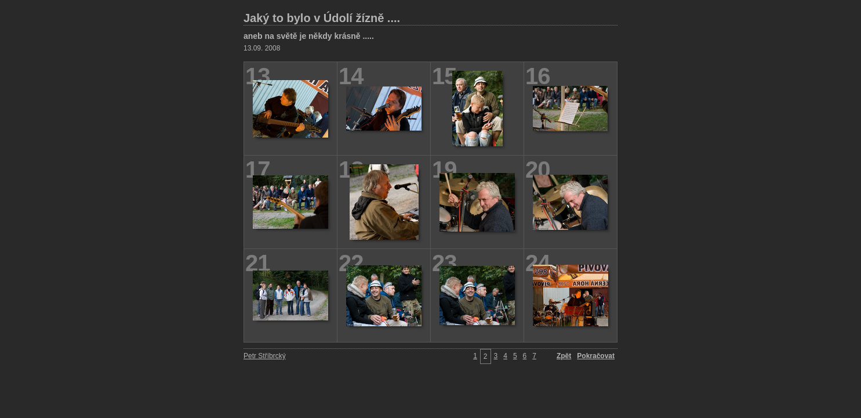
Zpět (564, 356)
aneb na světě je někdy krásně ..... (309, 36)
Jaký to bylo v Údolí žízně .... (322, 18)
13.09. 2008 (262, 48)
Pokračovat (596, 356)
